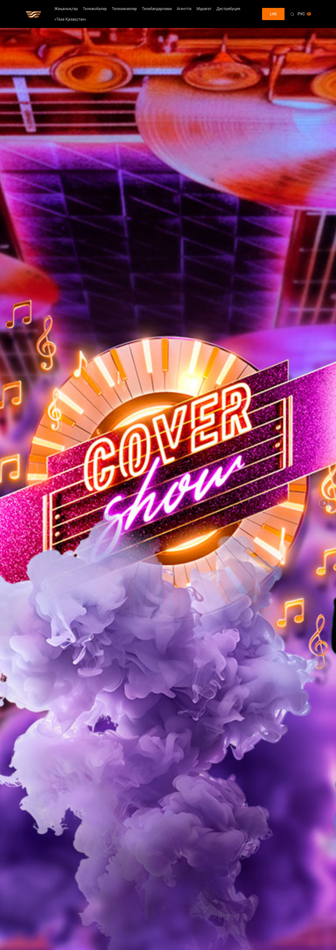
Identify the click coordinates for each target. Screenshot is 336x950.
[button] (12, 503)
